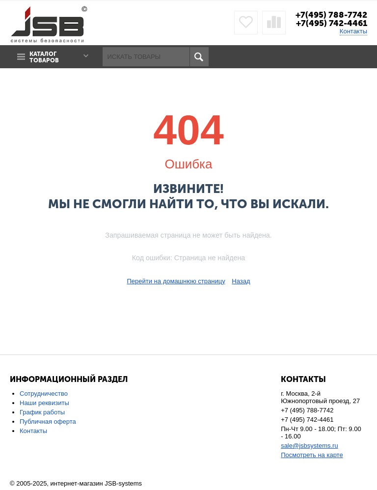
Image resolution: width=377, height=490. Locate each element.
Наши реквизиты (44, 403)
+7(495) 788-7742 (331, 15)
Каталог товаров (44, 57)
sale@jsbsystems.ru (309, 445)
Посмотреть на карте (312, 455)
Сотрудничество (44, 393)
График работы (42, 412)
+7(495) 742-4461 (331, 23)
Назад (241, 281)
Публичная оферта (48, 421)
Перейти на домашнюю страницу (176, 281)
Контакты (353, 31)
